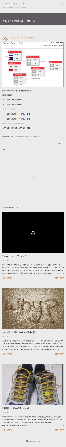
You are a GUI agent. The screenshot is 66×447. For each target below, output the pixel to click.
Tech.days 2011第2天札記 (14, 256)
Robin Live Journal (14, 3)
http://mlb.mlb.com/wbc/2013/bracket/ (28, 136)
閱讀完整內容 (59, 278)
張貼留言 (9, 278)
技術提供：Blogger (33, 441)
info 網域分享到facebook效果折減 (19, 332)
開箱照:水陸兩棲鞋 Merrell (15, 408)
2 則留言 (9, 354)
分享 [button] (59, 143)
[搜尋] (57, 3)
